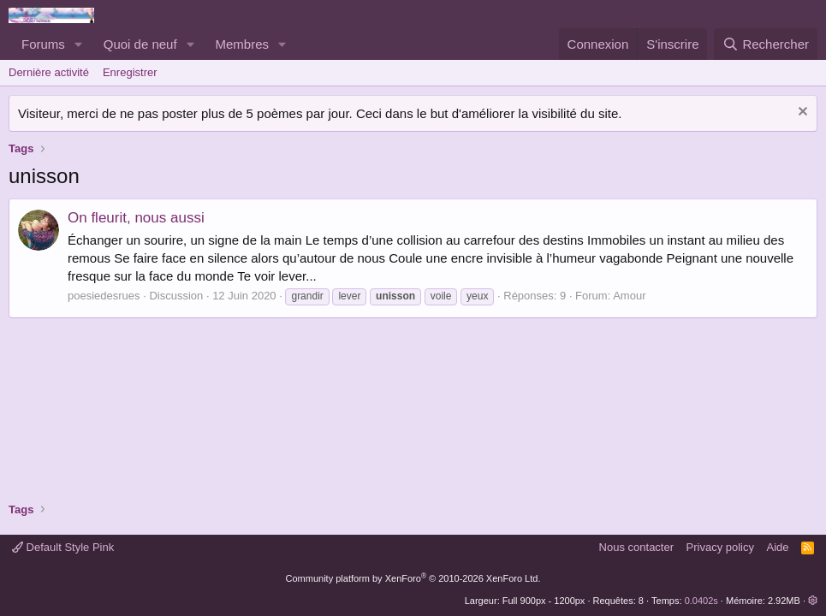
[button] (79, 44)
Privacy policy (720, 547)
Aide (778, 547)
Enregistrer (130, 72)
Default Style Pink (63, 547)
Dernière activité (49, 72)
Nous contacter (636, 547)
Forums (43, 44)
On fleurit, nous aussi (136, 218)
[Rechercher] (765, 44)
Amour (629, 295)
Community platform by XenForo (413, 578)
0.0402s (701, 600)
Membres (243, 44)
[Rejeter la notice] (800, 113)
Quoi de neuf (140, 44)
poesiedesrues (104, 295)
